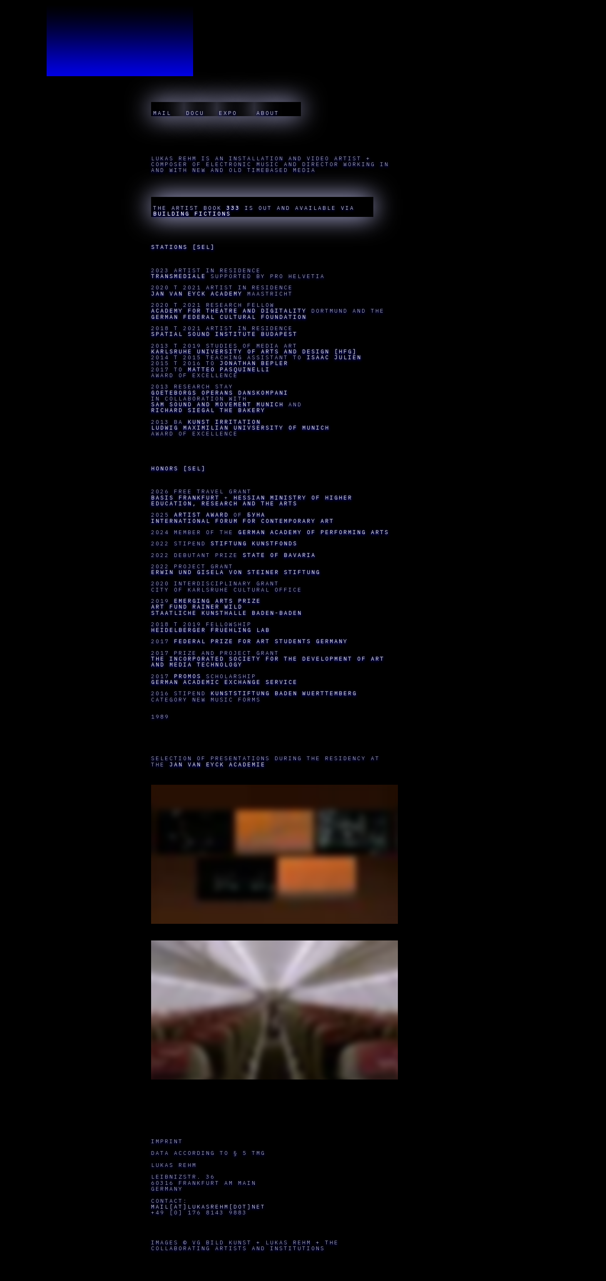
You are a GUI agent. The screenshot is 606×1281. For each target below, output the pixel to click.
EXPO (230, 113)
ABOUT (272, 113)
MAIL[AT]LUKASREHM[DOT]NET (208, 1206)
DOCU (195, 113)
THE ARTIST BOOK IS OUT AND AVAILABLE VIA (254, 210)
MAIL (162, 113)
